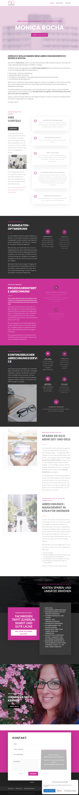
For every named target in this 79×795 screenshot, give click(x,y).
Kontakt (68, 3)
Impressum (11, 788)
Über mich (59, 3)
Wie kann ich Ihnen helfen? (23, 637)
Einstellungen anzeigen (70, 790)
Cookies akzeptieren (49, 790)
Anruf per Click (39, 35)
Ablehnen (59, 790)
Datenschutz (19, 788)
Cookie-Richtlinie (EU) (29, 788)
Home (52, 3)
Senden (33, 775)
